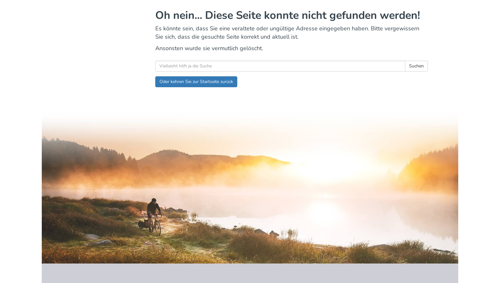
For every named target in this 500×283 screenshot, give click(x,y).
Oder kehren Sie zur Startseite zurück (196, 82)
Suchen (416, 66)
